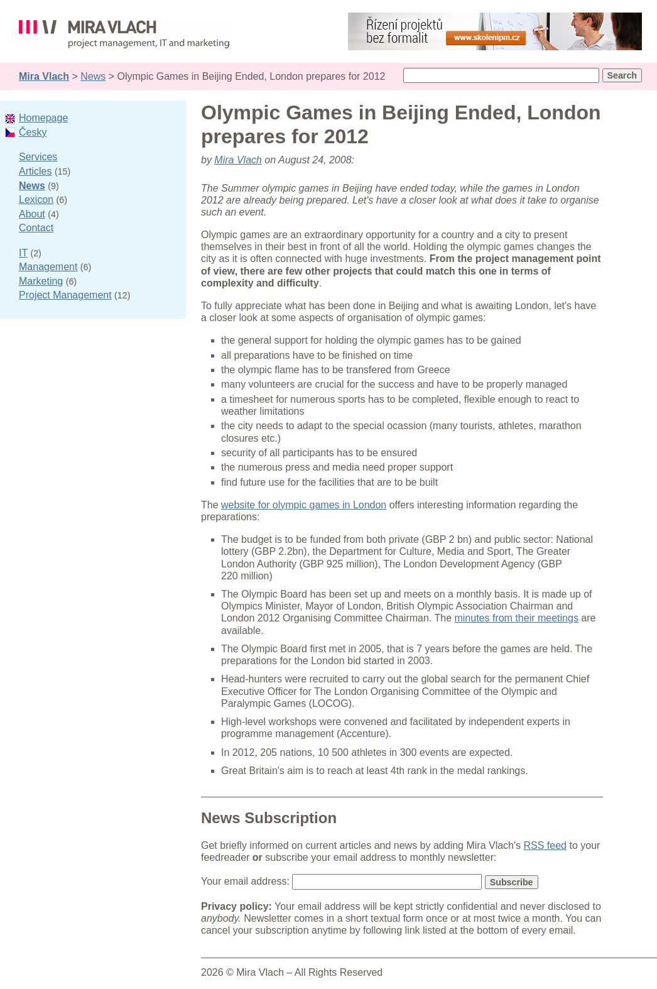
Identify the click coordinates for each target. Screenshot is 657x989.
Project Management (65, 295)
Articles (35, 171)
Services (38, 156)
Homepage (43, 117)
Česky (32, 132)
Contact (36, 227)
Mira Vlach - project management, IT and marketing (124, 36)
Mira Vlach (44, 76)
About (32, 214)
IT (23, 253)
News (93, 76)
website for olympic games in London (303, 505)
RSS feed (545, 845)
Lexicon (36, 199)
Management (48, 266)
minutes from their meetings (516, 618)
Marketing (41, 281)
